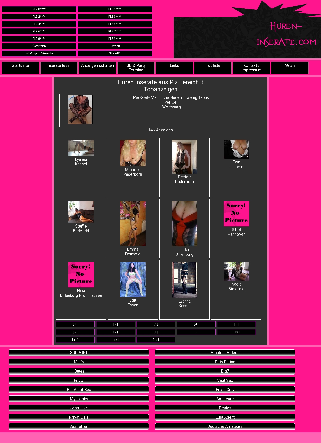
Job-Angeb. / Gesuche (39, 53)
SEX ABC (115, 53)
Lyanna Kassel (81, 153)
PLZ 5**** (114, 24)
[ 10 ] (237, 332)
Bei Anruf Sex (79, 389)
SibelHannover (236, 219)
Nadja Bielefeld (236, 276)
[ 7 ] (115, 332)
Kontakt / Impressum (251, 68)
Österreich (39, 46)
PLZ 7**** (114, 31)
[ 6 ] (75, 332)
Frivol (79, 380)
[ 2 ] (115, 324)
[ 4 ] (196, 324)
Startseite (20, 65)
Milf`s (79, 362)
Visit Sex (225, 380)
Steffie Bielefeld (81, 217)
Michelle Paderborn (133, 158)
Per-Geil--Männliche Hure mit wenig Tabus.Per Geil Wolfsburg (171, 102)
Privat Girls (79, 417)
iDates (79, 371)
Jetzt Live (79, 408)
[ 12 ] (116, 339)
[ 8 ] (156, 332)
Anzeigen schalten (97, 65)
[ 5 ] (236, 324)
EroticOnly (225, 389)
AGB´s (290, 65)
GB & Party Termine (136, 68)
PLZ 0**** (39, 9)
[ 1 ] (75, 324)
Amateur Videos (225, 352)
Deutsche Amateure (225, 426)
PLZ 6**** (39, 31)
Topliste (213, 65)
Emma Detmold (133, 228)
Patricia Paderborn (184, 162)
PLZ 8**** (39, 38)
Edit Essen (133, 284)
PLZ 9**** (114, 38)
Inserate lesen (59, 65)
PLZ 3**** (114, 16)
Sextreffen (78, 426)
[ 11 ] (75, 339)
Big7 (225, 371)
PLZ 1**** (114, 9)
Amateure (225, 399)
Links (174, 65)
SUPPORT (79, 352)
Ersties (225, 408)
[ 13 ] (156, 339)
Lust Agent (225, 417)
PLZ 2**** (39, 16)
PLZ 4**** (39, 24)
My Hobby (79, 399)
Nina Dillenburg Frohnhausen (81, 280)
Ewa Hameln (236, 154)
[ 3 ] (156, 324)
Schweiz (115, 46)
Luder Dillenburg (184, 229)
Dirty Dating (225, 362)
